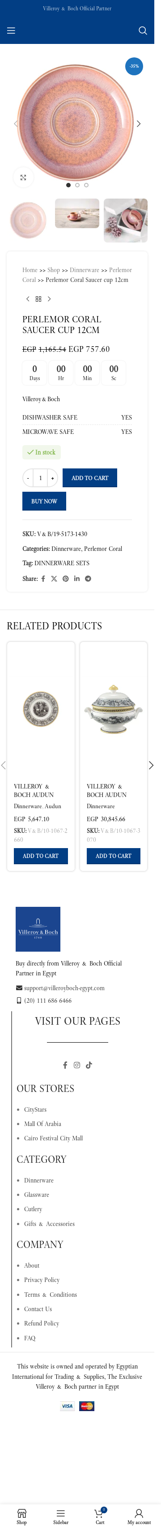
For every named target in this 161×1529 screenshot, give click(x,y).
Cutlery (33, 1209)
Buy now (44, 501)
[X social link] (54, 579)
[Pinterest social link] (66, 579)
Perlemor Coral (103, 549)
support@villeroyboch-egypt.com (60, 988)
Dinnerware (84, 270)
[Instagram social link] (77, 1065)
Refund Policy (41, 1323)
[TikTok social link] (89, 1065)
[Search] (143, 30)
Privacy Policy (41, 1280)
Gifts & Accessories (49, 1224)
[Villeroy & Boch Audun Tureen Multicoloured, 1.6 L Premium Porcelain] (114, 709)
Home (30, 270)
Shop (53, 270)
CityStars (35, 1109)
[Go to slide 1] (68, 185)
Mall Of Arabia (42, 1124)
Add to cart (90, 478)
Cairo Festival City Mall (53, 1138)
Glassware (36, 1195)
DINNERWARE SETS (61, 563)
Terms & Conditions (50, 1295)
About (31, 1265)
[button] (16, 124)
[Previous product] (27, 299)
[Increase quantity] (52, 477)
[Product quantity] (40, 477)
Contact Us (38, 1309)
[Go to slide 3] (86, 185)
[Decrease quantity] (28, 477)
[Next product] (49, 299)
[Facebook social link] (43, 579)
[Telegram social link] (88, 579)
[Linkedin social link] (77, 579)
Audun (53, 806)
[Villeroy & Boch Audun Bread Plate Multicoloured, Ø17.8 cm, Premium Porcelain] (41, 709)
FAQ (29, 1338)
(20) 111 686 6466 (44, 1000)
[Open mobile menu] (11, 30)
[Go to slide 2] (77, 185)
